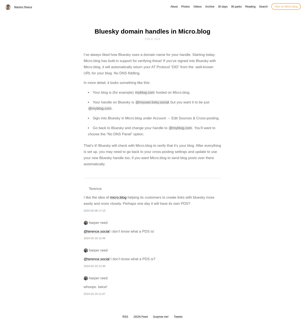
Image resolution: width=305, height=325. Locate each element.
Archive (209, 6)
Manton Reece (23, 7)
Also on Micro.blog (286, 6)
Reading (250, 6)
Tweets (178, 316)
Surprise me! (161, 316)
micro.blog (118, 197)
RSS (125, 316)
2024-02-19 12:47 (94, 293)
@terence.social (97, 231)
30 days (223, 6)
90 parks (236, 6)
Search (263, 6)
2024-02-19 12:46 (94, 238)
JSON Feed (140, 316)
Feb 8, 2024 (152, 39)
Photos (185, 6)
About (174, 6)
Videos (197, 6)
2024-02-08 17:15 (94, 210)
